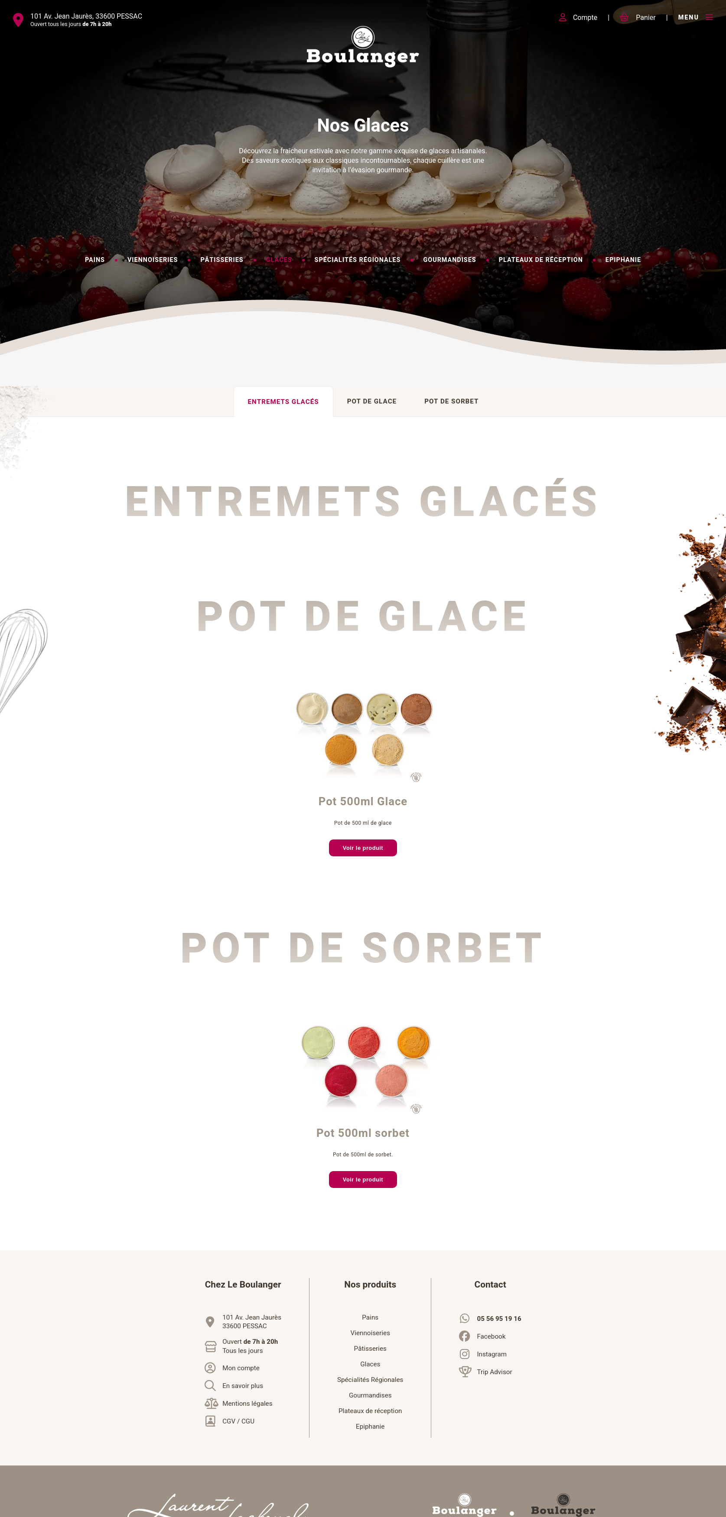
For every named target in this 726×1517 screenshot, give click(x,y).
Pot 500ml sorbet (363, 1133)
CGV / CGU (238, 1421)
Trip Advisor (494, 1372)
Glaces (370, 1364)
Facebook (491, 1336)
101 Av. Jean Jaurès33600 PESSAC (251, 1321)
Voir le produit (363, 848)
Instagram (492, 1354)
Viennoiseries (370, 1333)
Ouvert (250, 1346)
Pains (370, 1317)
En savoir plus (242, 1385)
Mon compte (241, 1368)
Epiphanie (370, 1426)
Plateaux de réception (370, 1411)
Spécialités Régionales (370, 1379)
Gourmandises (370, 1395)
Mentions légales (247, 1403)
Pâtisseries (370, 1348)
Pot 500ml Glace (363, 802)
